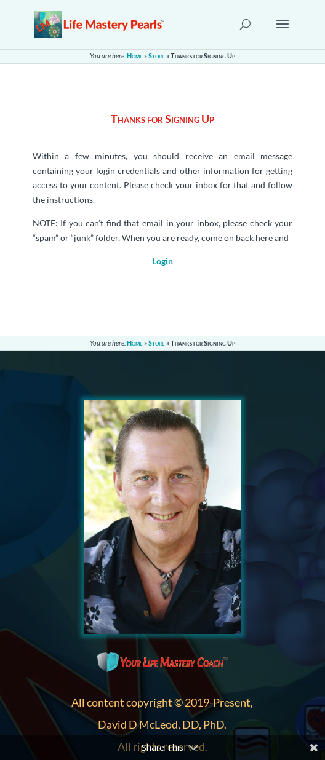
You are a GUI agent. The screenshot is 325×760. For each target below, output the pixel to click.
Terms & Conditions (112, 678)
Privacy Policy (100, 664)
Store (156, 56)
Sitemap (88, 693)
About (84, 634)
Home (135, 56)
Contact (88, 649)
